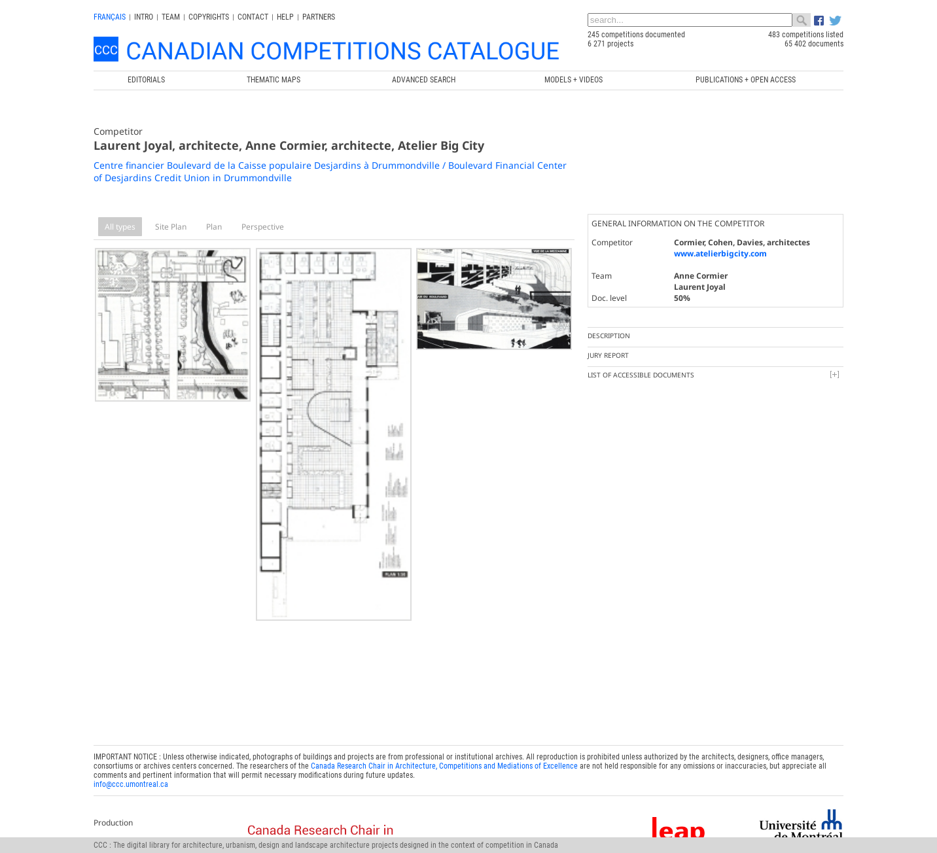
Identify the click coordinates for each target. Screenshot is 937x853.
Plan (214, 226)
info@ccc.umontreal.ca (131, 777)
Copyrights (208, 17)
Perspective (262, 226)
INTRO (143, 17)
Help (285, 17)
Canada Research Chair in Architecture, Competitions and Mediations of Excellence (444, 759)
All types (120, 226)
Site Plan (170, 226)
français (110, 17)
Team (171, 17)
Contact (253, 17)
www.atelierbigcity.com (720, 253)
